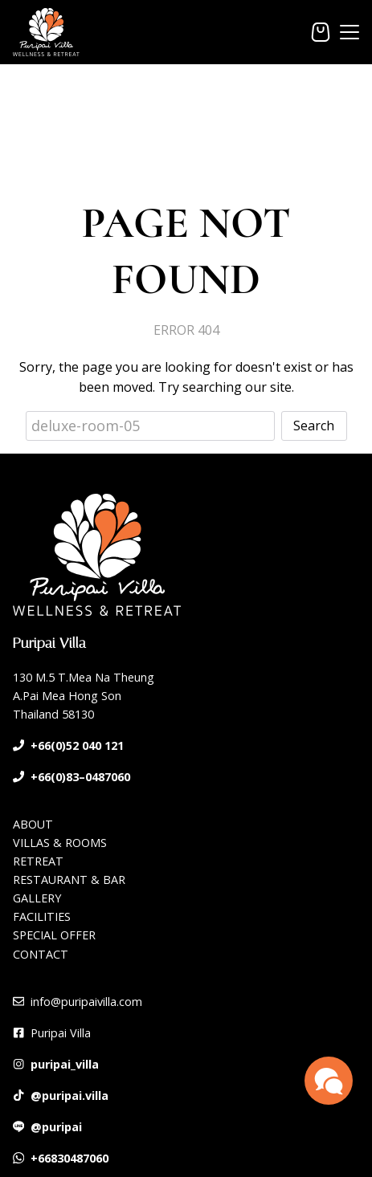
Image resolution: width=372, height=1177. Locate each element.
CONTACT (40, 954)
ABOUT (33, 824)
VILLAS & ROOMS (60, 842)
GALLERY (37, 898)
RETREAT (38, 861)
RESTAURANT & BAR (69, 879)
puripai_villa (65, 1064)
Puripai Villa (61, 1033)
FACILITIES (42, 916)
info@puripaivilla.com (86, 1001)
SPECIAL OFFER (54, 935)
